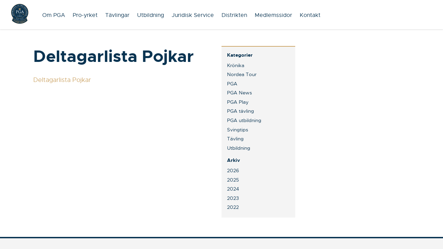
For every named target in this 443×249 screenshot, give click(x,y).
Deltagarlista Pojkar (62, 80)
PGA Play (237, 102)
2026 (233, 170)
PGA (232, 84)
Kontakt (310, 15)
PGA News (239, 93)
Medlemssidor (273, 15)
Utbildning (150, 15)
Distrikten (234, 15)
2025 (233, 180)
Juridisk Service (193, 15)
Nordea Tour (241, 74)
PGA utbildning (244, 120)
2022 (233, 207)
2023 (233, 198)
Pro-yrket (85, 15)
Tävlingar (117, 15)
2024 (233, 189)
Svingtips (237, 130)
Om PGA (53, 15)
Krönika (235, 65)
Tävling (235, 139)
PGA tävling (240, 111)
